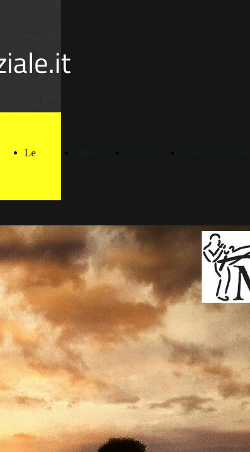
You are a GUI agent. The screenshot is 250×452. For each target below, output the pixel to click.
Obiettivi (94, 153)
